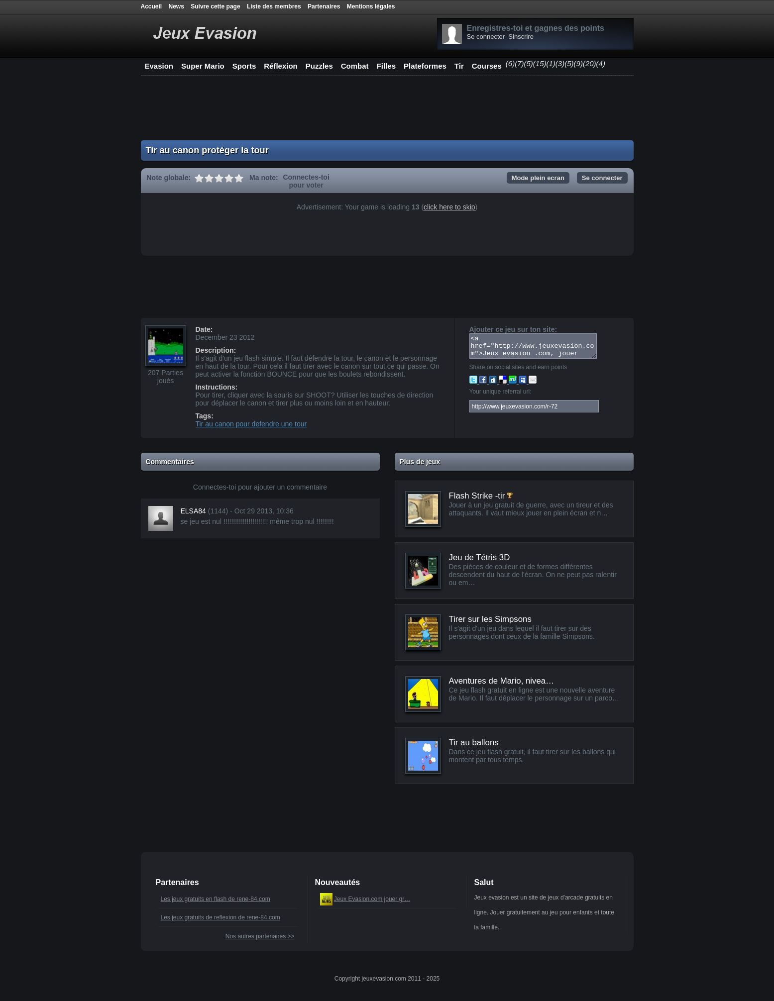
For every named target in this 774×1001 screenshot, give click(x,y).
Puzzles (319, 66)
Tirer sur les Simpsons (490, 619)
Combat (355, 66)
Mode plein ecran (538, 178)
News (176, 6)
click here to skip (449, 207)
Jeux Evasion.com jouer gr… (372, 899)
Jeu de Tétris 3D (479, 557)
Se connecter (486, 36)
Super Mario (202, 66)
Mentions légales (371, 6)
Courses (487, 66)
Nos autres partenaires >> (260, 936)
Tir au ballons (474, 742)
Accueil (151, 6)
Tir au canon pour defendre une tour (251, 424)
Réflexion (281, 66)
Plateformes (425, 66)
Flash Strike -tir (477, 495)
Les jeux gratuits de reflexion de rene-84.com (220, 917)
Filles (386, 66)
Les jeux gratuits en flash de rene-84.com (215, 899)
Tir (459, 66)
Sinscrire (521, 36)
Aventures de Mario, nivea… (501, 681)
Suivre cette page (215, 6)
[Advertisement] (387, 108)
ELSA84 (193, 511)
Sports (244, 66)
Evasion (159, 66)
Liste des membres (274, 6)
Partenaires (324, 6)
